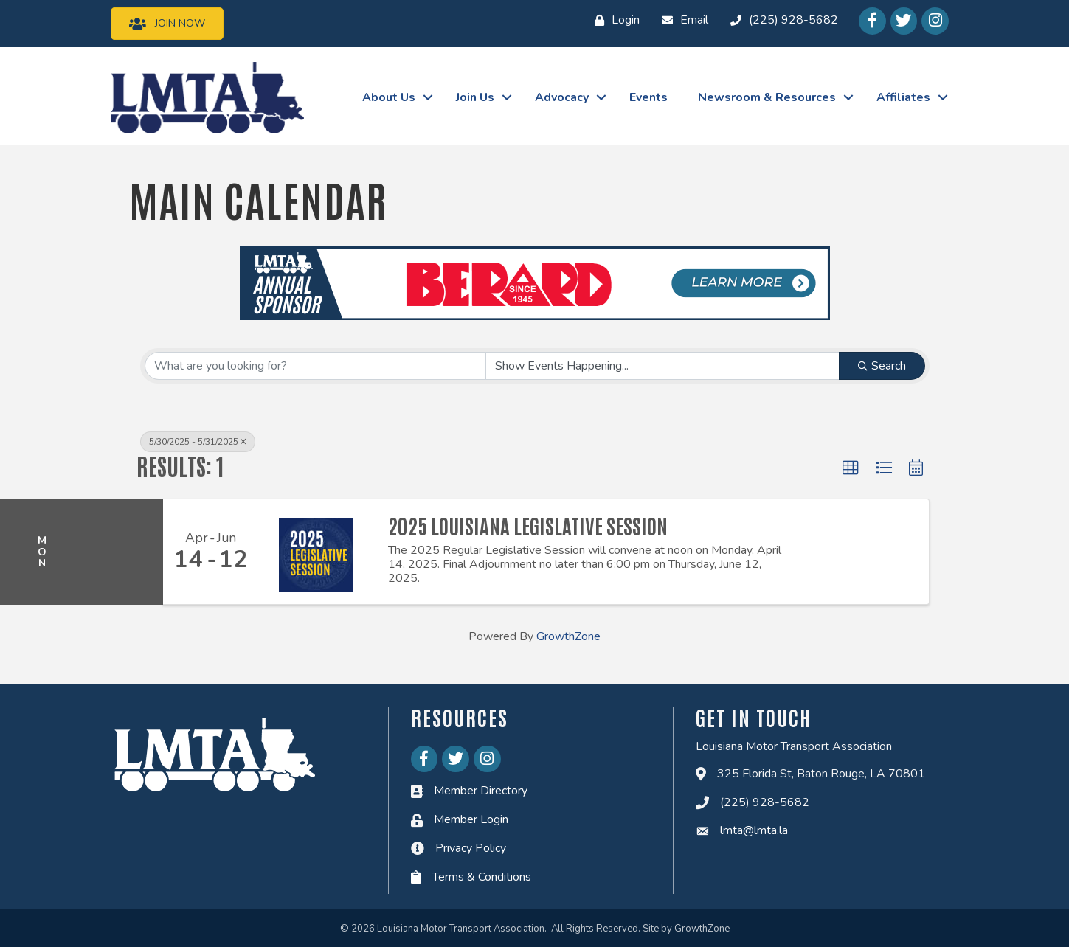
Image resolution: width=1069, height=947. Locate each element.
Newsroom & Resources (767, 97)
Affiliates (903, 97)
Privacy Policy (470, 848)
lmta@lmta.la (754, 830)
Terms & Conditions (481, 876)
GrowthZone (568, 636)
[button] (850, 468)
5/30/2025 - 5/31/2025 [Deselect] (197, 442)
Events (648, 97)
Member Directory (480, 791)
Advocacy (562, 97)
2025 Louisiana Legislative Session (528, 525)
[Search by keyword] (316, 366)
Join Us (475, 97)
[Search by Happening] (662, 366)
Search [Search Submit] (882, 366)
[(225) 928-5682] (780, 20)
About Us (388, 97)
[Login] (613, 20)
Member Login (471, 819)
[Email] (681, 20)
